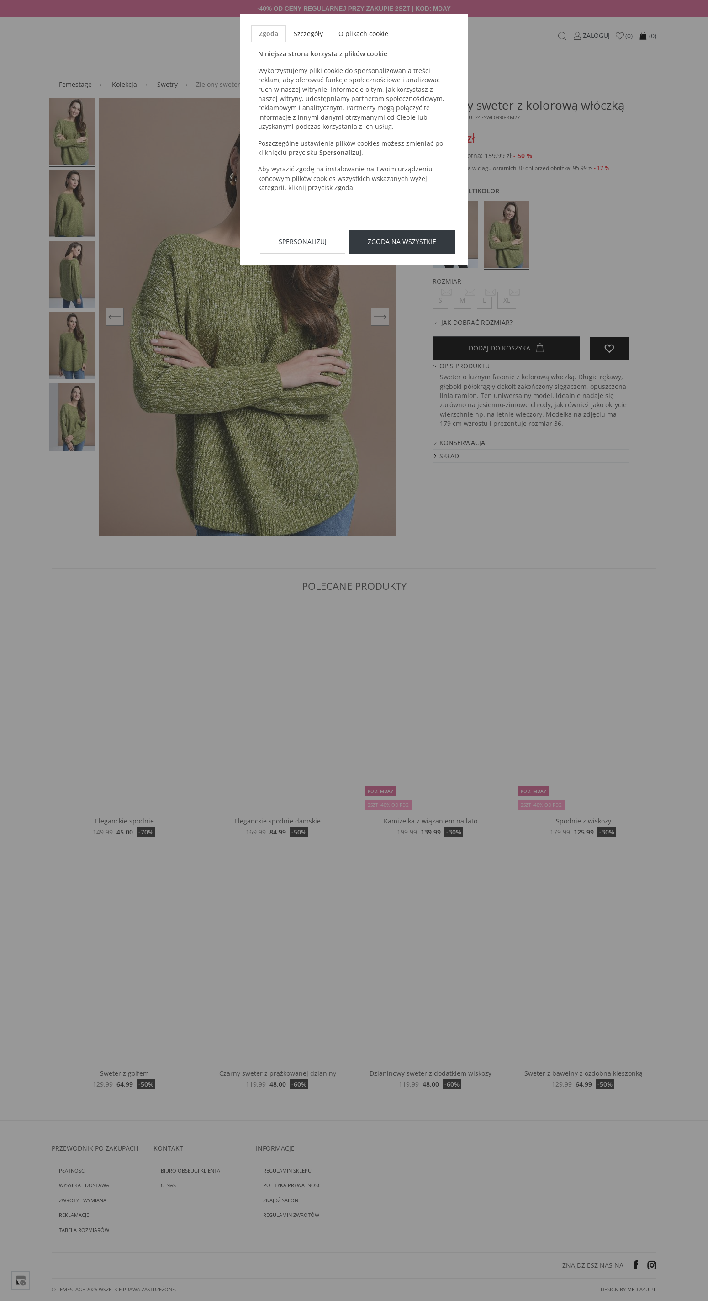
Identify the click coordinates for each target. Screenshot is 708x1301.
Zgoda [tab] (268, 33)
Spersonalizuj (303, 241)
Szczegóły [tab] (308, 33)
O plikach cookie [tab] (363, 33)
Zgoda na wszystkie (402, 241)
